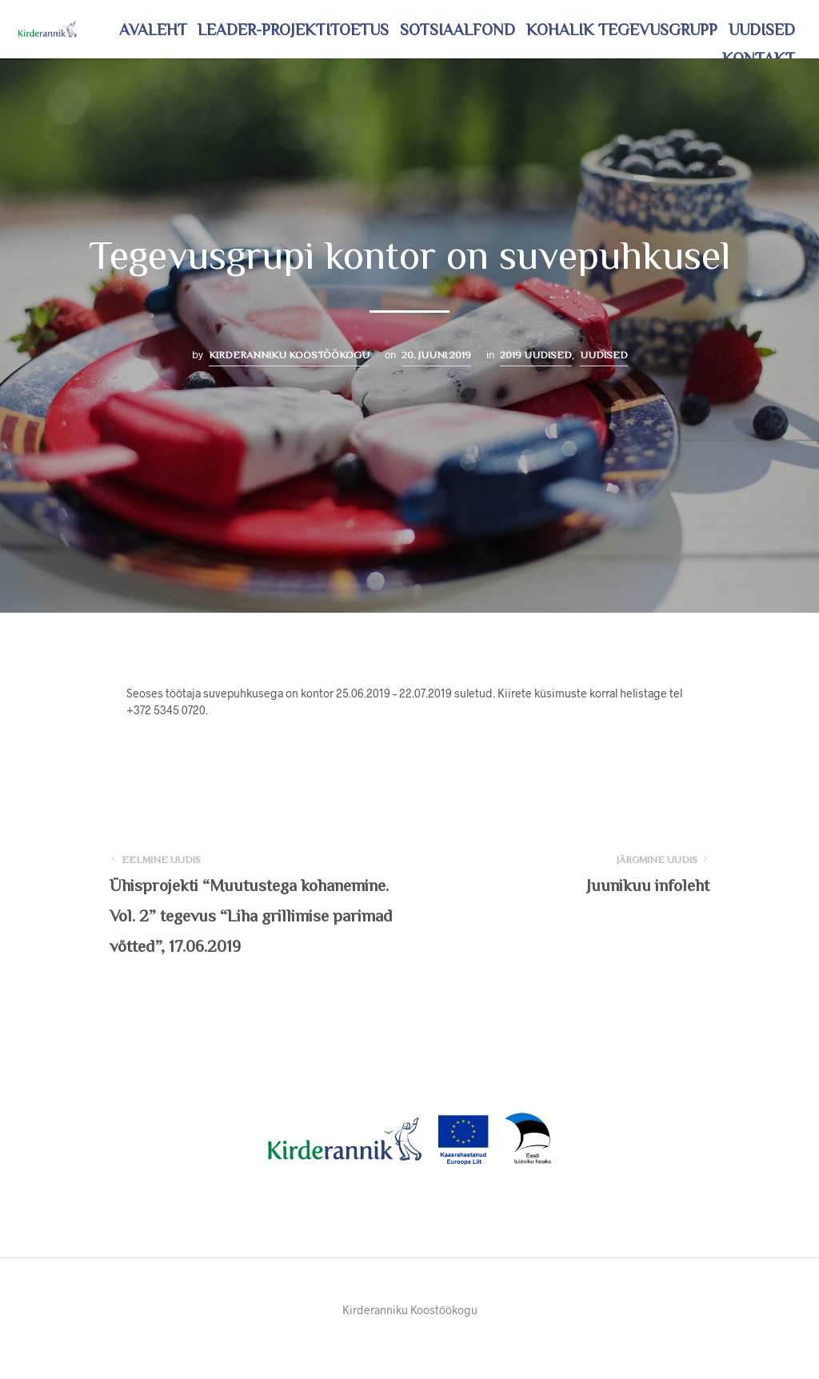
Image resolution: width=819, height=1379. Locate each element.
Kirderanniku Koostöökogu (289, 355)
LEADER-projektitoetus (293, 29)
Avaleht (153, 29)
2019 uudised (536, 355)
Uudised (762, 29)
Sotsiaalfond (457, 29)
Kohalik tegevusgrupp (621, 29)
